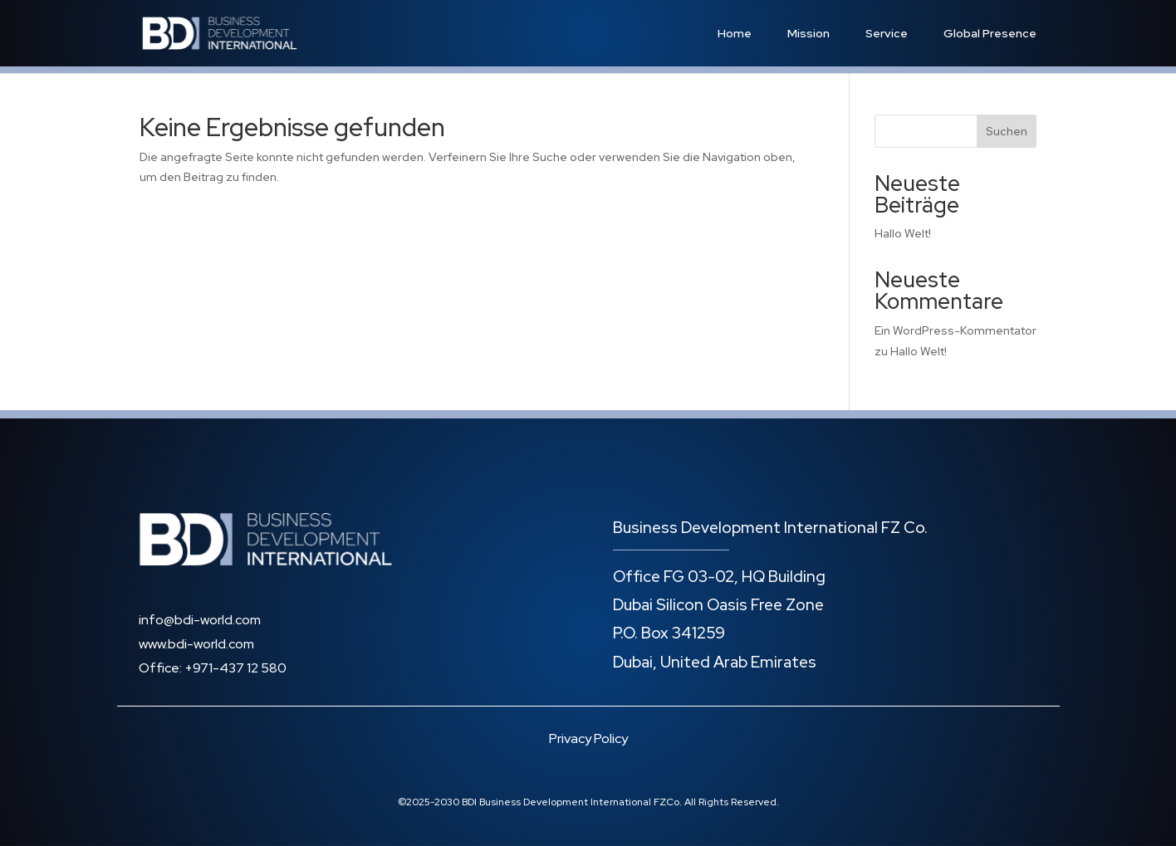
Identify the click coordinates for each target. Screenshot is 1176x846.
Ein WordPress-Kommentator (955, 330)
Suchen (1006, 131)
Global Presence (989, 33)
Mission (808, 33)
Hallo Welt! (903, 233)
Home (735, 33)
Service (886, 33)
